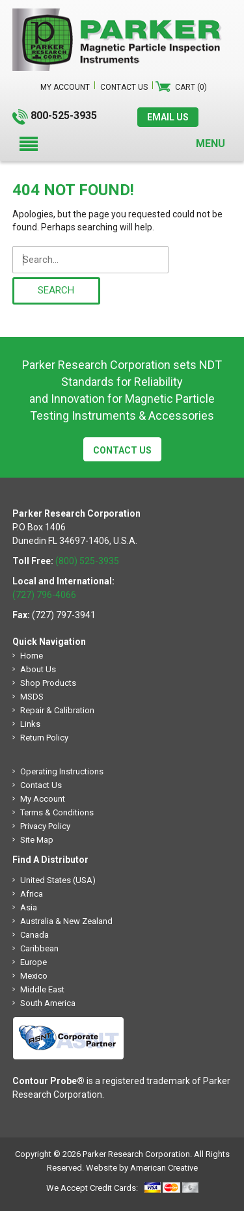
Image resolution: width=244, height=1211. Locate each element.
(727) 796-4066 (44, 595)
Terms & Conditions (57, 812)
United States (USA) (58, 880)
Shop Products (48, 683)
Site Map (36, 840)
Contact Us (122, 450)
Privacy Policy (45, 826)
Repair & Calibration (57, 710)
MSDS (32, 696)
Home (31, 655)
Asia (28, 907)
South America (47, 1003)
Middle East (42, 989)
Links (30, 724)
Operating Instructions (61, 771)
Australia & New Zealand (66, 921)
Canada (34, 935)
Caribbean (39, 948)
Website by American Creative (142, 1168)
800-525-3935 (64, 115)
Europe (33, 962)
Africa (31, 894)
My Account (42, 799)
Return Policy (44, 737)
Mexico (33, 976)
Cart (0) (191, 87)
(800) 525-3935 (87, 561)
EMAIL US (168, 117)
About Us (38, 669)
